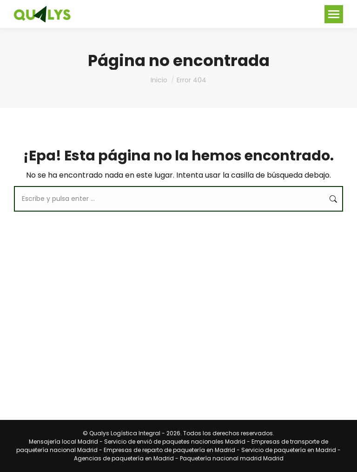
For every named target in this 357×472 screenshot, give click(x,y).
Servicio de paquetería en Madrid (288, 450)
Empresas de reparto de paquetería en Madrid (169, 450)
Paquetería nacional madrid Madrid (232, 458)
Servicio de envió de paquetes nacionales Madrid (174, 441)
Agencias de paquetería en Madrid (124, 458)
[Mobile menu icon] (333, 14)
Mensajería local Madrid (63, 441)
